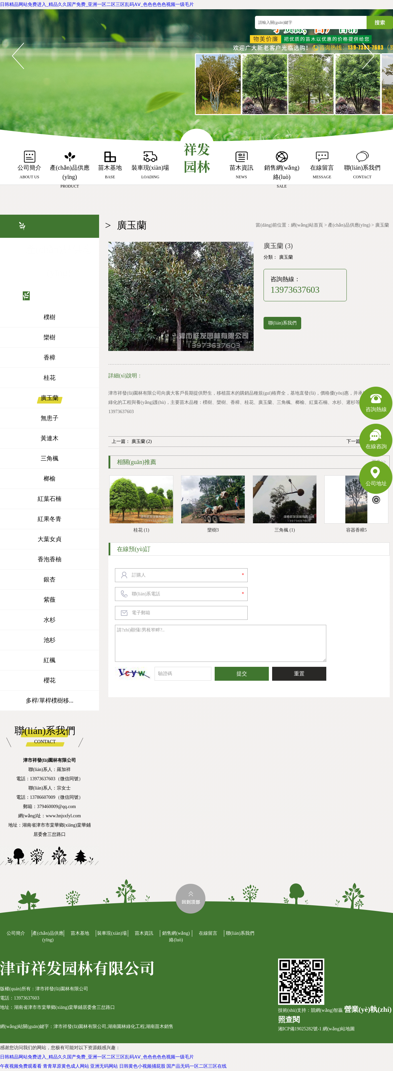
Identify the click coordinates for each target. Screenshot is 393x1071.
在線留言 (208, 933)
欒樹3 (213, 530)
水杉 (49, 620)
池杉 (49, 640)
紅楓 (49, 660)
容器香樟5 (356, 530)
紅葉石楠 (49, 498)
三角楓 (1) (284, 530)
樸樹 (49, 317)
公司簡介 (16, 933)
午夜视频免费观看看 (21, 1066)
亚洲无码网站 (104, 1066)
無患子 (49, 418)
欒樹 (49, 337)
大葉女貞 (49, 539)
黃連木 (49, 438)
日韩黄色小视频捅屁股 (142, 1066)
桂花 (49, 377)
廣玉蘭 (49, 398)
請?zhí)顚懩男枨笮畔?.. (220, 643)
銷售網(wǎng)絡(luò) (176, 936)
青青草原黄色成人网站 (66, 1066)
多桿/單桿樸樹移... (50, 700)
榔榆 (49, 478)
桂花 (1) (141, 530)
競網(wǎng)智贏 (327, 1010)
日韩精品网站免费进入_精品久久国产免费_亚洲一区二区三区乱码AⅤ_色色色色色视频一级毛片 (97, 4)
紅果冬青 (49, 519)
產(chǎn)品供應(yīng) (349, 225)
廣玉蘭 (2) (141, 441)
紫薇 (49, 599)
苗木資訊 (144, 933)
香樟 (49, 357)
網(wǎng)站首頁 (307, 225)
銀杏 (49, 579)
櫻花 (49, 680)
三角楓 (49, 458)
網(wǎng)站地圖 (339, 1028)
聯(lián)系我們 (282, 323)
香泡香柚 (49, 559)
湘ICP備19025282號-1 (299, 1028)
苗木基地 (80, 933)
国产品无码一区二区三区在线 (196, 1066)
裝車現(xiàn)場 (111, 933)
